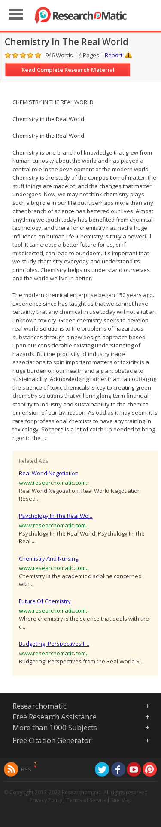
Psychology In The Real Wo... (55, 516)
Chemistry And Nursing (48, 558)
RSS (26, 769)
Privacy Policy (46, 800)
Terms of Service (87, 800)
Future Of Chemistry (45, 601)
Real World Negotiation (49, 473)
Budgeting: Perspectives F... (54, 643)
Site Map (121, 800)
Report (113, 55)
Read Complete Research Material (68, 70)
